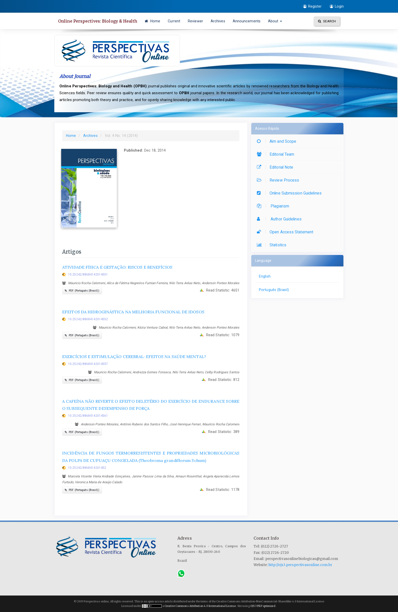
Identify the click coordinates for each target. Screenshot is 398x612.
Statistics (272, 245)
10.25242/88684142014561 (88, 415)
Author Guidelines (280, 219)
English (265, 276)
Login (337, 6)
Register (312, 6)
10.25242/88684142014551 (88, 274)
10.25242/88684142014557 (88, 364)
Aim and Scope (277, 141)
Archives (218, 21)
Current (174, 21)
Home (152, 21)
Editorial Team (276, 154)
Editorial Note (276, 167)
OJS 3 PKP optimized (262, 606)
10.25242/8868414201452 (87, 468)
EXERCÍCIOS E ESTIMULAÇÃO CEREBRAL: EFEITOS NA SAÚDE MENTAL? (134, 356)
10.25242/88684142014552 (88, 319)
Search (327, 21)
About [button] (275, 21)
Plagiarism (274, 206)
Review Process (279, 180)
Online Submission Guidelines (290, 193)
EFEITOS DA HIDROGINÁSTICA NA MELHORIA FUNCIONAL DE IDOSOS (133, 311)
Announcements (246, 21)
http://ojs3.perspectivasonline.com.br (300, 565)
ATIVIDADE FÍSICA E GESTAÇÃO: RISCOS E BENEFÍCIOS (117, 267)
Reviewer (195, 21)
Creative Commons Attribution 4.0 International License (200, 606)
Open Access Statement (286, 232)
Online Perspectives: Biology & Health (97, 21)
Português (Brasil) (274, 290)
